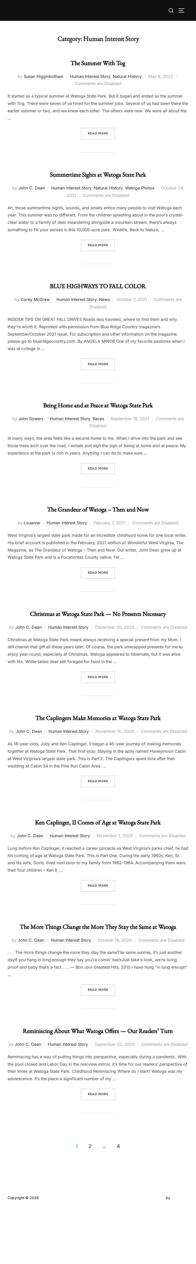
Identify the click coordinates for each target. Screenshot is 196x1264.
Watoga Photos (139, 186)
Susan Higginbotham (44, 75)
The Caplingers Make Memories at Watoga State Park (98, 738)
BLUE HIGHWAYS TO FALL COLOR (98, 283)
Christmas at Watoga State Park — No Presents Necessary (98, 624)
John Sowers (30, 426)
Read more (101, 132)
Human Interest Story (90, 75)
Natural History (127, 75)
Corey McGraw (35, 297)
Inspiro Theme (153, 1254)
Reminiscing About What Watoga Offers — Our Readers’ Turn (98, 1081)
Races (98, 426)
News (104, 297)
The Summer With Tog (97, 61)
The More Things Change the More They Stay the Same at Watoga (97, 967)
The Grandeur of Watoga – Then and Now (97, 516)
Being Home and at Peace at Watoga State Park (97, 406)
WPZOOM (179, 1254)
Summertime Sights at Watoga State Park (97, 172)
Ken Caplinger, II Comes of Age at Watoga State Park (98, 853)
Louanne (32, 529)
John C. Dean (31, 186)
